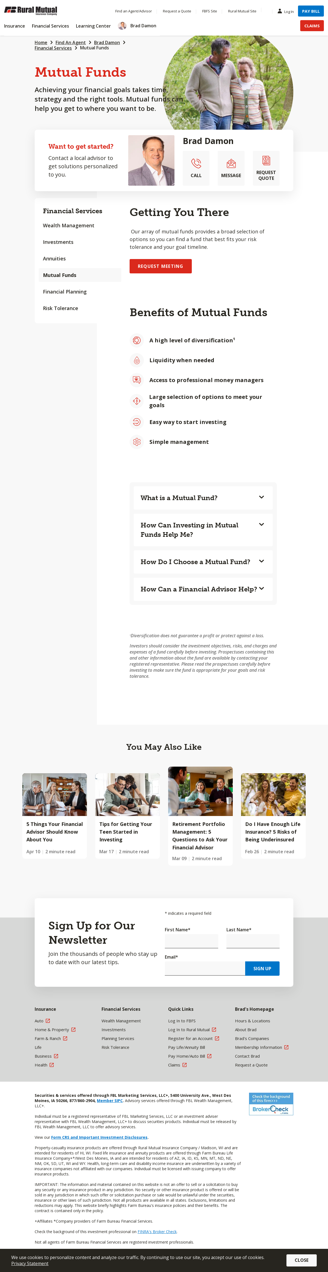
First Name (177, 930)
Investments (58, 242)
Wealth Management (68, 225)
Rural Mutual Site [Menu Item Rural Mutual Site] (242, 11)
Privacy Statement (29, 1263)
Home (41, 42)
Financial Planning (65, 291)
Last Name (239, 930)
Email (171, 957)
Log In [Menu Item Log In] (287, 11)
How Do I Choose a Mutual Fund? (195, 562)
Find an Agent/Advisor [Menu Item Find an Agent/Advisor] (133, 11)
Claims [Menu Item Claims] (312, 25)
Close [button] (301, 1260)
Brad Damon (107, 42)
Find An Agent (71, 42)
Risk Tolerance (60, 308)
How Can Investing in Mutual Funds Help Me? (189, 529)
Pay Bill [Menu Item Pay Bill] (311, 11)
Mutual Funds (94, 48)
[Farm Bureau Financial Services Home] (40, 11)
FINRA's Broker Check (157, 1231)
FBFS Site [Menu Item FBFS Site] (209, 11)
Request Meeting (161, 266)
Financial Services (53, 48)
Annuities (54, 258)
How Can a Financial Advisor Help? (199, 589)
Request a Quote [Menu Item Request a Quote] (177, 11)
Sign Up (262, 969)
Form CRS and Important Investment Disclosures (99, 1137)
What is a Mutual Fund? (179, 498)
